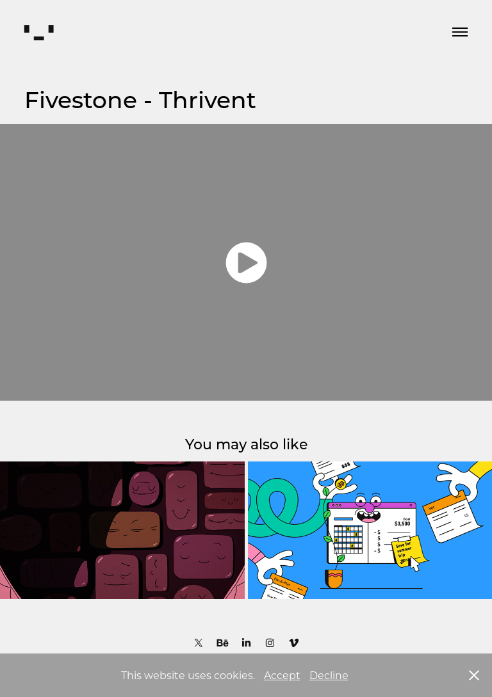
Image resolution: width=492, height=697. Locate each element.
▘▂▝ (38, 32)
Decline (328, 675)
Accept (282, 675)
